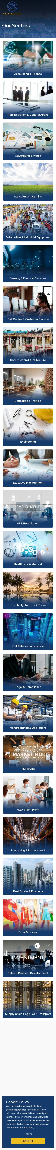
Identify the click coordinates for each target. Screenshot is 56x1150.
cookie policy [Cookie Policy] (27, 1127)
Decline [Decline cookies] (28, 1133)
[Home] (12, 7)
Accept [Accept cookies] (28, 1141)
